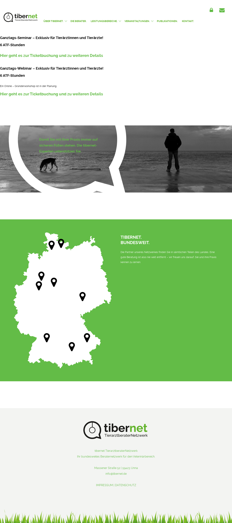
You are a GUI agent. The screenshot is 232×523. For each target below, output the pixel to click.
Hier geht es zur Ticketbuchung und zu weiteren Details (51, 55)
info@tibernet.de (116, 473)
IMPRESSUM (104, 485)
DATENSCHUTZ (125, 485)
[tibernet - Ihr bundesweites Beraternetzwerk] (21, 17)
